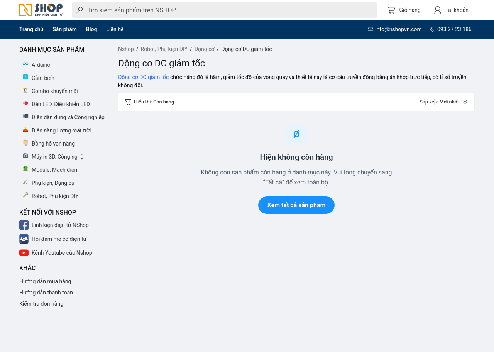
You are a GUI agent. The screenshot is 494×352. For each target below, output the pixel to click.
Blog (91, 29)
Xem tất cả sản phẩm (296, 205)
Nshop (126, 49)
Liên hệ (115, 29)
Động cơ (205, 49)
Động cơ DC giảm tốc (143, 77)
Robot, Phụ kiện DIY (164, 49)
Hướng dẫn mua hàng (45, 281)
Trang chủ (31, 29)
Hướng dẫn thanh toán (46, 292)
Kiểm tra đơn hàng (41, 304)
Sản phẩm (64, 29)
